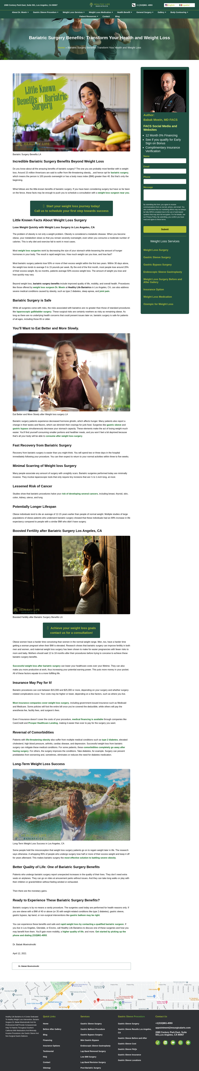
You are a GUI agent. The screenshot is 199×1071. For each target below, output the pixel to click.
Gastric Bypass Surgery (157, 264)
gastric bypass (20, 428)
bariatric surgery (119, 172)
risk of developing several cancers (80, 494)
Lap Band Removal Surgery (93, 1051)
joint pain (104, 291)
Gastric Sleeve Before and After (132, 1038)
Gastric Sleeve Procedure (45, 12)
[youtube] (174, 1042)
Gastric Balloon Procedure (93, 1029)
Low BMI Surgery (88, 1057)
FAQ (45, 1057)
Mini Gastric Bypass (90, 1040)
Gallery (161, 12)
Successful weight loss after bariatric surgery (37, 666)
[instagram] (182, 1042)
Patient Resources (87, 16)
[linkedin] (167, 1042)
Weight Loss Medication (100, 12)
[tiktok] (159, 1042)
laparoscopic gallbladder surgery (33, 311)
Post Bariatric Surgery (91, 1068)
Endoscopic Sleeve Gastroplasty (162, 272)
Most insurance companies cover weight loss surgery (41, 703)
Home (61, 47)
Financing (47, 1040)
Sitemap (46, 1068)
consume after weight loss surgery (64, 436)
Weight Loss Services (73, 12)
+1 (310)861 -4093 (145, 5)
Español (184, 5)
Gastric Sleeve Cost (127, 1044)
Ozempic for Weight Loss (158, 304)
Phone (146, 177)
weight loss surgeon (49, 287)
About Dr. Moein (19, 12)
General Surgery (143, 12)
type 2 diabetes (109, 740)
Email (146, 166)
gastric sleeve (114, 425)
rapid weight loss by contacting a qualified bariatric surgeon (92, 924)
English (170, 5)
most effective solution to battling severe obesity (90, 858)
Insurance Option (153, 289)
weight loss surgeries (29, 250)
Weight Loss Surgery (155, 250)
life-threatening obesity (38, 740)
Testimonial (48, 1051)
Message (148, 187)
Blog (117, 16)
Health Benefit (123, 12)
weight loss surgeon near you (113, 193)
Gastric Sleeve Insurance (129, 1055)
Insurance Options (51, 1046)
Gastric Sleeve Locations (129, 1060)
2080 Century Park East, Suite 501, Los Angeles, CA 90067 (30, 5)
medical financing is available (87, 719)
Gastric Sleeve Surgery (157, 257)
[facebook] (189, 1042)
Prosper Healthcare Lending (43, 723)
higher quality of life (73, 931)
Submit (165, 229)
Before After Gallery (52, 1029)
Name (146, 156)
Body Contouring (178, 12)
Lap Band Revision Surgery (93, 1062)
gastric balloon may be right (85, 915)
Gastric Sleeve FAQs (127, 1049)
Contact (106, 16)
